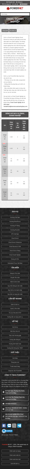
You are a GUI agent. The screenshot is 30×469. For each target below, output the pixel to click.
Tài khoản (24, 4)
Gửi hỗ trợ (15, 327)
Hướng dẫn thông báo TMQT (15, 348)
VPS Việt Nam (15, 234)
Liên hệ (16, 4)
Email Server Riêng (15, 250)
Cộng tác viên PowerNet (15, 370)
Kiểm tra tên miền (15, 282)
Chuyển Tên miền (15, 277)
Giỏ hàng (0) (7, 4)
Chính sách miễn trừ (15, 455)
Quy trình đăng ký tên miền (15, 286)
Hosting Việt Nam (15, 217)
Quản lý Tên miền (15, 308)
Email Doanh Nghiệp (15, 255)
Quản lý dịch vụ (15, 304)
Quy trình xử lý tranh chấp (15, 290)
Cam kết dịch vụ (15, 463)
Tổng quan (5, 30)
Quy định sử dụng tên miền (15, 294)
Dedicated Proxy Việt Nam (15, 263)
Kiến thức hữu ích (15, 331)
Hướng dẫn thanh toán (15, 344)
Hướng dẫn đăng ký (15, 339)
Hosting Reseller (15, 230)
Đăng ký (20, 2)
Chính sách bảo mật (15, 459)
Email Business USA (15, 246)
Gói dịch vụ (13, 30)
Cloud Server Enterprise (15, 242)
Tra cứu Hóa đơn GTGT (15, 313)
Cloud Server (15, 238)
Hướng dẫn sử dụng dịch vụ (15, 317)
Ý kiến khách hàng (15, 366)
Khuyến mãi (11, 2)
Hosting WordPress (15, 221)
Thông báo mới (15, 362)
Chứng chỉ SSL (15, 259)
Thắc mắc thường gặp (15, 335)
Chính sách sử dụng (15, 451)
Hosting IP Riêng (15, 225)
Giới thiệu (15, 358)
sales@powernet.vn (10, 403)
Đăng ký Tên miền (15, 273)
